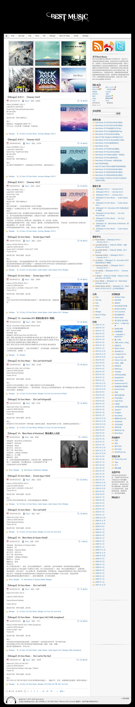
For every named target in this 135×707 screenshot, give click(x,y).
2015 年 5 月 (100, 337)
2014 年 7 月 (100, 366)
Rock (37, 36)
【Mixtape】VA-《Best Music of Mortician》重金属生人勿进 (33, 433)
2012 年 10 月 (100, 424)
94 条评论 (84, 279)
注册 (116, 440)
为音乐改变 (119, 424)
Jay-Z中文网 (119, 357)
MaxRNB (118, 300)
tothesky (95, 87)
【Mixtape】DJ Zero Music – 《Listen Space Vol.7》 (29, 276)
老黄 (107, 94)
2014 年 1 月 (100, 380)
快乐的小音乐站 (120, 309)
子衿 (93, 100)
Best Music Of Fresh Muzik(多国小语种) (109, 140)
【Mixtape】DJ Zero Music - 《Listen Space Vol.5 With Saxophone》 (36, 617)
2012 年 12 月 (100, 418)
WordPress (11, 700)
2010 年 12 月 (100, 483)
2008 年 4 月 (100, 573)
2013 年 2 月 (100, 412)
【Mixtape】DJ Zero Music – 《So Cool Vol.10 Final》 (30, 361)
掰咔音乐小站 (119, 430)
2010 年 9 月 (100, 491)
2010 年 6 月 (100, 500)
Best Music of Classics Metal (34, 580)
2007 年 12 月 (100, 585)
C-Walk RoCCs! (120, 354)
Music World (119, 381)
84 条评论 (84, 621)
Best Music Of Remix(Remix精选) (107, 134)
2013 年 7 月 (100, 398)
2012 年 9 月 (100, 427)
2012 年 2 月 (100, 442)
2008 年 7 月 (100, 564)
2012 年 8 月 (100, 430)
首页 (7, 36)
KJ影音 (117, 404)
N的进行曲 (110, 89)
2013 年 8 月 (100, 395)
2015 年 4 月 (100, 339)
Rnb (12, 36)
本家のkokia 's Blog (122, 343)
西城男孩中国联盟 (121, 386)
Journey (40, 134)
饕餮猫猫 (108, 98)
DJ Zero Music (31, 134)
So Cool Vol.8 (56, 611)
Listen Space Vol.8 (55, 270)
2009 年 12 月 (100, 518)
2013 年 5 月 (100, 404)
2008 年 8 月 (100, 561)
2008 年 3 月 (100, 576)
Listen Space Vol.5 (55, 650)
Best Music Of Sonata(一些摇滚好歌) (108, 161)
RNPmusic (118, 369)
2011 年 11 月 (100, 451)
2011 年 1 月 (100, 480)
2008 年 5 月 (100, 570)
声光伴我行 (119, 398)
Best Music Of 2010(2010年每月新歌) (108, 169)
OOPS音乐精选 (120, 375)
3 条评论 (84, 437)
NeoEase (27, 702)
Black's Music (119, 348)
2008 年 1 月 (100, 582)
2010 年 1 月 (100, 515)
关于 (116, 465)
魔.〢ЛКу (118, 340)
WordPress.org (120, 452)
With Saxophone (75, 650)
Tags (116, 462)
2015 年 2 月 (100, 345)
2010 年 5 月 (100, 503)
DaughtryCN (119, 378)
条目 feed (118, 446)
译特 (93, 96)
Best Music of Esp (101, 146)
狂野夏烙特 (119, 332)
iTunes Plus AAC (121, 459)
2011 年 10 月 (100, 453)
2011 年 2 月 (100, 477)
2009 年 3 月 (100, 541)
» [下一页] (57, 691)
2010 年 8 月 (100, 494)
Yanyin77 (118, 410)
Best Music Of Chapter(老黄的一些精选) (109, 155)
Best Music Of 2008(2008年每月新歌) (108, 175)
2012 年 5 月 (100, 433)
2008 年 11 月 (100, 553)
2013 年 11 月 (100, 386)
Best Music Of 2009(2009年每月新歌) (108, 172)
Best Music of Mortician (32, 470)
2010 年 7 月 (100, 497)
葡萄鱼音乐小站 (120, 418)
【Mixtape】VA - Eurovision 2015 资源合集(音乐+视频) (30, 318)
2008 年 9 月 (100, 559)
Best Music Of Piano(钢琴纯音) (106, 158)
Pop (29, 36)
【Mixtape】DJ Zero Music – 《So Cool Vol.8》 (27, 585)
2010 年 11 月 (100, 486)
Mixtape (52, 36)
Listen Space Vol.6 (55, 504)
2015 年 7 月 (100, 331)
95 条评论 (84, 322)
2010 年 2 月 (100, 512)
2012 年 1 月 (100, 445)
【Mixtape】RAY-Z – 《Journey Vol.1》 (24, 182)
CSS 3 (52, 702)
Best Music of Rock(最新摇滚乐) (107, 143)
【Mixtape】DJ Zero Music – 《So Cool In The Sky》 (29, 656)
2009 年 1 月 (100, 547)
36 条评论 (84, 101)
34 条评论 (84, 403)
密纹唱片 (109, 96)
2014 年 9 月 (100, 360)
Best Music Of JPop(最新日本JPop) (108, 128)
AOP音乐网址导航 (121, 407)
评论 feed (118, 449)
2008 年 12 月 (100, 550)
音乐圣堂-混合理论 (121, 321)
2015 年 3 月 (100, 342)
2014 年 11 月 (100, 354)
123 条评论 (83, 480)
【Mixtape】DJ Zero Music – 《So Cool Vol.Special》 (29, 399)
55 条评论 (84, 186)
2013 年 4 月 (100, 407)
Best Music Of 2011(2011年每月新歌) (108, 125)
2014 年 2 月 (100, 377)
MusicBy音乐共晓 (121, 306)
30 (51, 691)
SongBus (118, 413)
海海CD (117, 303)
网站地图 (118, 468)
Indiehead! (118, 421)
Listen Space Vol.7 (55, 312)
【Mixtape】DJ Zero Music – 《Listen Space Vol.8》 (29, 237)
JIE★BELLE (119, 351)
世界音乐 (118, 366)
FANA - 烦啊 (119, 363)
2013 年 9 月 (100, 392)
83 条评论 (84, 514)
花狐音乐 (118, 346)
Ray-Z (27, 101)
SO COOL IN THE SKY (52, 684)
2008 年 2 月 (100, 579)
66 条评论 (84, 365)
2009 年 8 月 (100, 526)
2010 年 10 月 (100, 488)
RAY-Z (53, 134)
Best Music (119, 433)
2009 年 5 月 (100, 535)
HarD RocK (119, 401)
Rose (27, 437)
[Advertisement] (120, 554)
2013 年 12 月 (100, 383)
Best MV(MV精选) (101, 163)
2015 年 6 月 (100, 334)
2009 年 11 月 (100, 521)
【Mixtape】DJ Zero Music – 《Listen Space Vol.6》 (29, 476)
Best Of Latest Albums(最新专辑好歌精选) (110, 166)
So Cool (47, 394)
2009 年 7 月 (100, 529)
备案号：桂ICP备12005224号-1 (87, 702)
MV (44, 36)
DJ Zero (22, 134)
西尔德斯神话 (119, 315)
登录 (116, 443)
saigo (94, 98)
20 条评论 (84, 143)
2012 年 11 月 (100, 421)
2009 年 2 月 (100, 544)
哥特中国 (118, 427)
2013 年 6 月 (100, 401)
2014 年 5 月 (100, 372)
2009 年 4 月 (100, 538)
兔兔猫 (94, 92)
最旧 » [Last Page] (62, 691)
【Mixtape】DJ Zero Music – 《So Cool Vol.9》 (27, 510)
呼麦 (116, 392)
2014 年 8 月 (100, 363)
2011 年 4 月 (100, 471)
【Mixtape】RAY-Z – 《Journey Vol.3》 (24, 97)
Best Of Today (64, 36)
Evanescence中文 (121, 383)
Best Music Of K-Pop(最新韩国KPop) (108, 131)
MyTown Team (120, 297)
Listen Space (42, 270)
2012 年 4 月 (100, 436)
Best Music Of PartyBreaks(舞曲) (107, 149)
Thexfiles (118, 372)
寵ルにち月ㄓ (110, 87)
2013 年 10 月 (100, 389)
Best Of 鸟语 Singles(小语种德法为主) (109, 137)
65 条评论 (84, 241)
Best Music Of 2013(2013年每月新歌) (108, 122)
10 (43, 691)
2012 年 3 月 (100, 439)
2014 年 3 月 (100, 374)
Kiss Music (118, 416)
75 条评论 (84, 589)
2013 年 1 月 (100, 415)
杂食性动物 (119, 329)
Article (76, 36)
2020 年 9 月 (100, 328)
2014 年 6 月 (100, 369)
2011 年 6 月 (100, 465)
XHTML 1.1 (43, 702)
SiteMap (85, 36)
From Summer (120, 312)
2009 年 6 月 (100, 532)
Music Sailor (119, 318)
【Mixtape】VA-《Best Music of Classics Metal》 (27, 538)
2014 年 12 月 (100, 351)
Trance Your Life (120, 360)
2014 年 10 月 (100, 357)
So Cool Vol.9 (56, 532)
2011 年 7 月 (100, 462)
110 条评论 (83, 660)
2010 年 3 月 (100, 509)
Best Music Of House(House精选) (107, 152)
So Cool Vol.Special (58, 428)
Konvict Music (120, 389)
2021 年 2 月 (100, 325)
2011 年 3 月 (100, 474)
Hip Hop (21, 36)
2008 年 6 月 (100, 567)
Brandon (95, 94)
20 (47, 691)
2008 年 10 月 (100, 556)
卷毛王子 (95, 89)
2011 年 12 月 (100, 448)
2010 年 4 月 (100, 506)
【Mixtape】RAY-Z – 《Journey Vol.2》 (24, 139)
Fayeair (108, 92)
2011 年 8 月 (100, 459)
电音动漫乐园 (119, 395)
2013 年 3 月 (100, 409)
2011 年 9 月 (100, 456)
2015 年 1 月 (100, 348)
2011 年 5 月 (100, 468)
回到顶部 (126, 698)
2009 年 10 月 (100, 524)
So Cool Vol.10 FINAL (59, 394)
